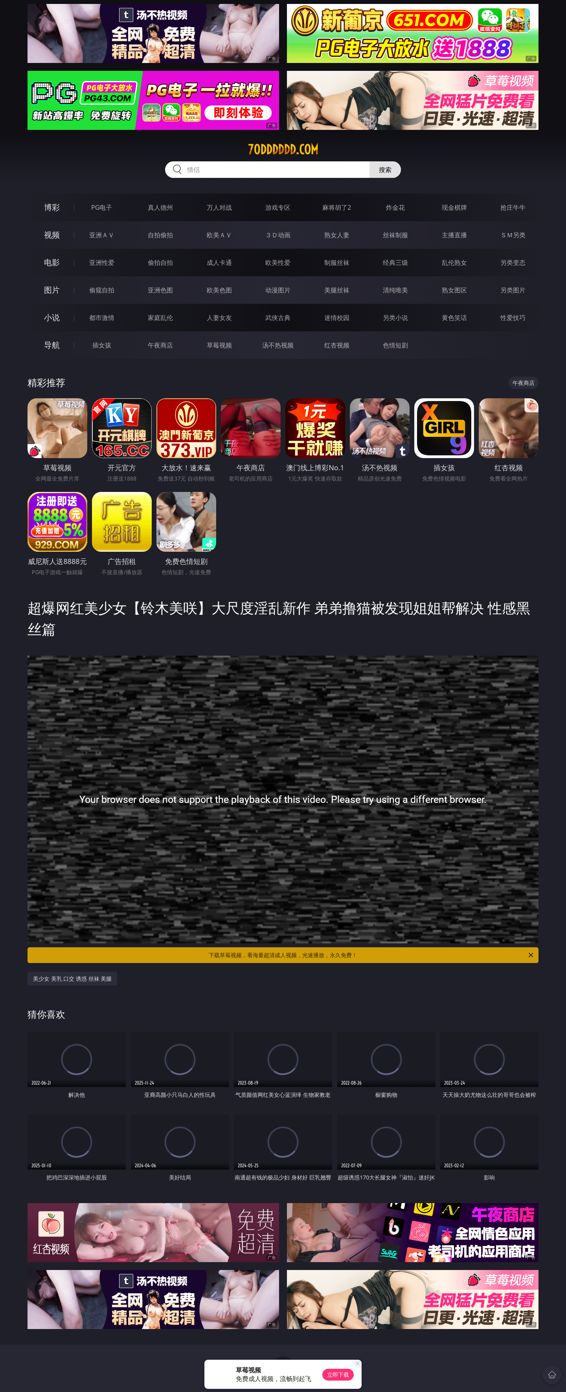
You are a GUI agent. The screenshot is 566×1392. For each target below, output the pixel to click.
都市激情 (101, 317)
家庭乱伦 (160, 317)
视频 (52, 234)
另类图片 (513, 290)
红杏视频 (336, 345)
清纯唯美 (395, 290)
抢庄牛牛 (513, 207)
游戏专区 (277, 207)
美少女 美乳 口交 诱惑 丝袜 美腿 (72, 978)
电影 (52, 262)
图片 (52, 290)
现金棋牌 (454, 207)
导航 (52, 345)
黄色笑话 (454, 317)
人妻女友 (219, 317)
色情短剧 (395, 345)
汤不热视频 (278, 345)
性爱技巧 (513, 317)
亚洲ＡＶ (101, 235)
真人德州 (160, 207)
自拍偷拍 (160, 235)
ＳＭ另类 (513, 235)
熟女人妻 (336, 235)
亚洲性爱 (101, 262)
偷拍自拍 (160, 262)
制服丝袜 (336, 262)
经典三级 (395, 262)
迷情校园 (336, 317)
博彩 (52, 207)
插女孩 (101, 345)
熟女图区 (454, 290)
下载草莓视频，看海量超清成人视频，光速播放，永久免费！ (372, 955)
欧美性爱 (277, 262)
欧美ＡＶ (219, 235)
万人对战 (219, 207)
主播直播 (454, 235)
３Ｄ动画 (277, 235)
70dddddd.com (283, 149)
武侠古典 (277, 317)
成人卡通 (219, 262)
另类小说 (395, 317)
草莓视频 (219, 345)
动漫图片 (277, 290)
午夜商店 (160, 345)
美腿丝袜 (336, 290)
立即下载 (338, 1374)
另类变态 (513, 262)
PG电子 (101, 207)
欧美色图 (219, 290)
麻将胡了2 (336, 207)
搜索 (385, 169)
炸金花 (395, 207)
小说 (52, 317)
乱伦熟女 (454, 262)
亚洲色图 (160, 290)
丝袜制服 (395, 235)
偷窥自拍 (101, 290)
